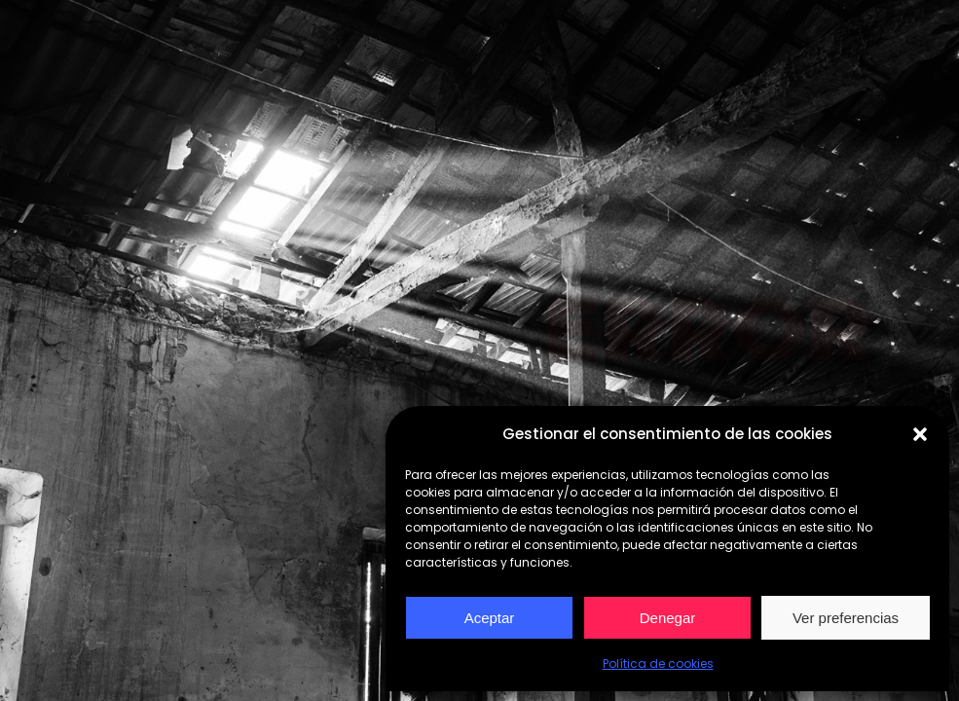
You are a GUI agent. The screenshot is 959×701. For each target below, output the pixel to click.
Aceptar (489, 617)
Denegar (668, 617)
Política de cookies (658, 663)
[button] (920, 434)
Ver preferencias (846, 617)
